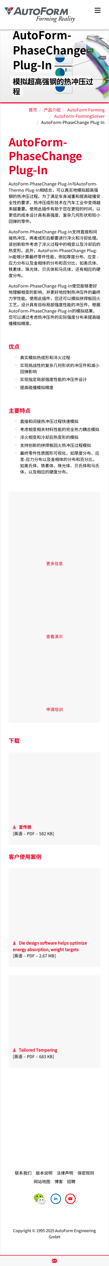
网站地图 (42, 1181)
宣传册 (25, 827)
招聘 (71, 1181)
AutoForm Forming (86, 110)
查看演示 (54, 636)
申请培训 (54, 709)
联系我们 (23, 1173)
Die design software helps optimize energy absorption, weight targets (50, 946)
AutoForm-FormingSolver (79, 116)
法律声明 (65, 1173)
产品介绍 (52, 110)
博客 (58, 1181)
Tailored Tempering (38, 1050)
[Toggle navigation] (97, 9)
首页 (33, 110)
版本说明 (44, 1173)
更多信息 (54, 563)
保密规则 (85, 1173)
